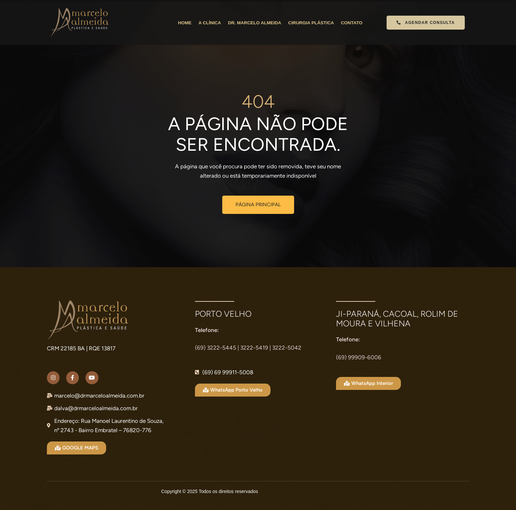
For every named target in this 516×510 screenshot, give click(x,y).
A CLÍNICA (209, 22)
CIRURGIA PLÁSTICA (311, 22)
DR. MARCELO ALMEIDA (254, 22)
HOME (185, 22)
